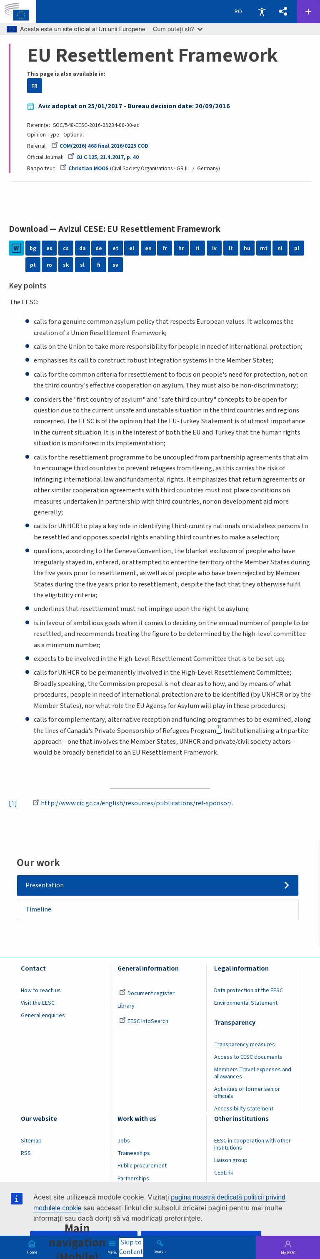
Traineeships (134, 1154)
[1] (13, 803)
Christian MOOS (84, 168)
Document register (147, 994)
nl (280, 248)
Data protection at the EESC (248, 991)
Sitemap (31, 1141)
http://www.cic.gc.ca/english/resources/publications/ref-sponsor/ (132, 803)
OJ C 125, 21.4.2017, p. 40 (103, 157)
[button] (283, 12)
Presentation (45, 885)
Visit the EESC (38, 1003)
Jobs (124, 1141)
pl (296, 248)
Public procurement (142, 1166)
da (82, 248)
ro (49, 265)
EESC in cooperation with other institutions (252, 1144)
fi (98, 265)
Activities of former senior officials (247, 1093)
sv (115, 265)
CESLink (223, 1174)
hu (247, 248)
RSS (26, 1154)
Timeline (39, 910)
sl (82, 265)
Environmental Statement (246, 1003)
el (131, 248)
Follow (308, 11)
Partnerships (133, 1179)
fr (165, 248)
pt (33, 265)
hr (181, 248)
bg (33, 248)
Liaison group (231, 1161)
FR (34, 86)
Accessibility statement (243, 1109)
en (148, 248)
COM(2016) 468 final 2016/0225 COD (99, 146)
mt (264, 248)
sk (66, 265)
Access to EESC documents (248, 1057)
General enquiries (43, 1016)
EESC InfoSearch (143, 1022)
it (197, 248)
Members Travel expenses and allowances (252, 1073)
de (98, 248)
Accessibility (261, 11)
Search (160, 1251)
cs (66, 248)
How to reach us (41, 991)
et (115, 248)
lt (231, 248)
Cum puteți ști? (177, 28)
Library (126, 1006)
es (49, 248)
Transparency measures (244, 1045)
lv (214, 248)
